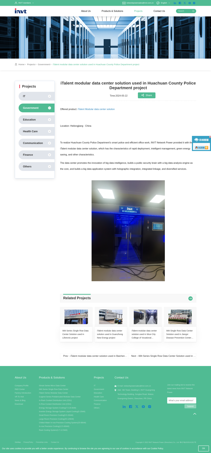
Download (19, 404)
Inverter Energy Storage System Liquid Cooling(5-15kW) (62, 412)
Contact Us (159, 11)
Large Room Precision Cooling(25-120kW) (56, 419)
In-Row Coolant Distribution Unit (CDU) (55, 404)
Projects (138, 11)
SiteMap (18, 442)
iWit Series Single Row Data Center (53, 389)
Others (37, 166)
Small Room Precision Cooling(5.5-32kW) (56, 415)
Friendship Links (42, 442)
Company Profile (22, 386)
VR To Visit (19, 397)
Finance (37, 154)
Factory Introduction (23, 393)
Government (44, 64)
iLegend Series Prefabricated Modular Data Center (60, 397)
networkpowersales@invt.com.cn (138, 3)
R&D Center (20, 389)
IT (37, 96)
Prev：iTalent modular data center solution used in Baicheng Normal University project (108, 356)
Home (21, 64)
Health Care (37, 131)
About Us (86, 11)
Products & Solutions (112, 11)
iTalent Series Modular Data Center (53, 393)
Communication (37, 143)
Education (37, 119)
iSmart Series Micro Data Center (52, 386)
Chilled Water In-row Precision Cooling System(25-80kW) (62, 423)
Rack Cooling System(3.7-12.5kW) (53, 430)
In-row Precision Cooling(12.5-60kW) (54, 426)
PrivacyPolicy (28, 442)
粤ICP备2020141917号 (188, 442)
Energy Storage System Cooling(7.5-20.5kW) (57, 408)
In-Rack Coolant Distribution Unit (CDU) (55, 400)
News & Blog (20, 400)
